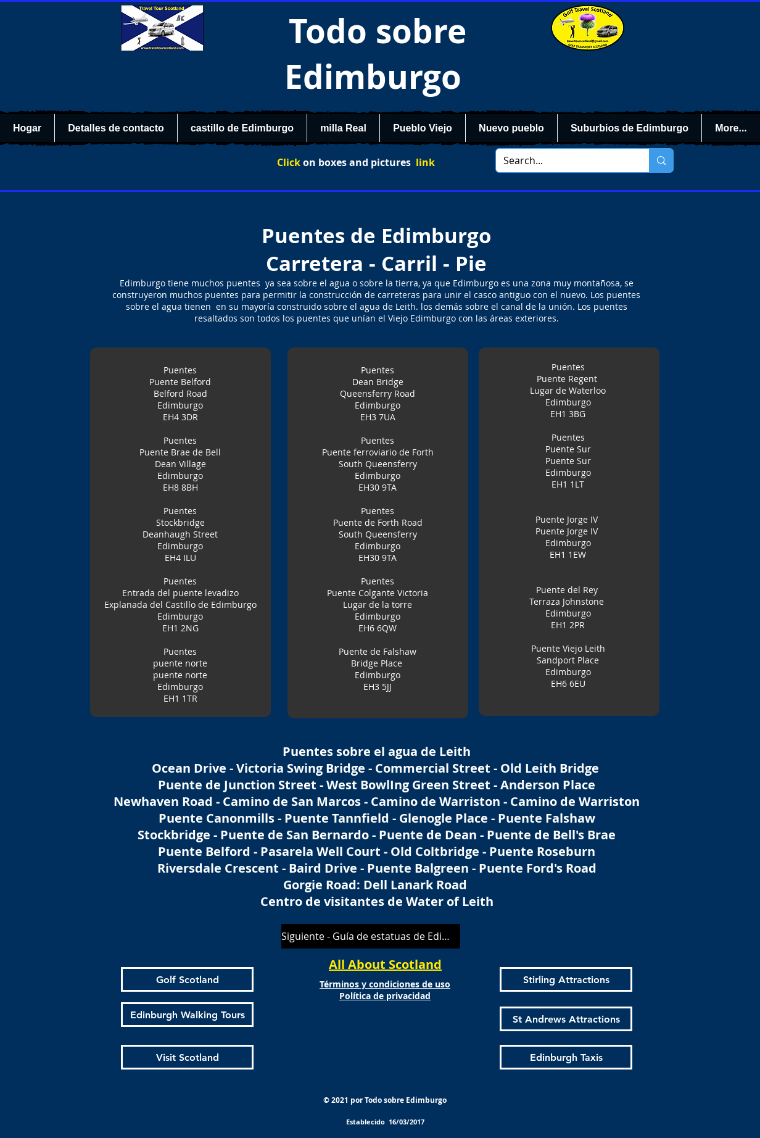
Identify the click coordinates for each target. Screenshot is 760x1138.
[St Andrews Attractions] (566, 1019)
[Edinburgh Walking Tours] (187, 1014)
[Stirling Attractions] (566, 979)
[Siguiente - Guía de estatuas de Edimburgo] (370, 936)
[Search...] (563, 160)
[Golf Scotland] (187, 979)
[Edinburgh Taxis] (566, 1057)
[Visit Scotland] (187, 1057)
